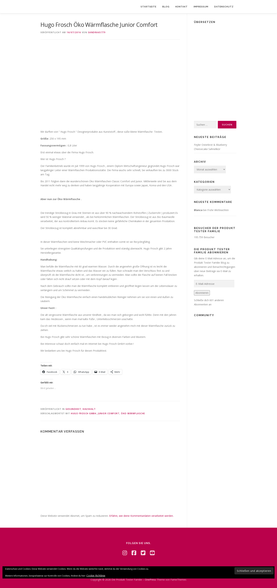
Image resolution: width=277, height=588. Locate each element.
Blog (165, 6)
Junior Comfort (108, 413)
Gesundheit (73, 409)
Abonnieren (201, 292)
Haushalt (89, 409)
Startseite (148, 6)
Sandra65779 (97, 32)
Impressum (201, 6)
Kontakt (181, 6)
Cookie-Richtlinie (95, 575)
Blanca (198, 210)
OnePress (150, 579)
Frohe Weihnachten (218, 210)
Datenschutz (224, 6)
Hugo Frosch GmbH (83, 413)
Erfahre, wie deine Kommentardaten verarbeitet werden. (141, 515)
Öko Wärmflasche (133, 413)
